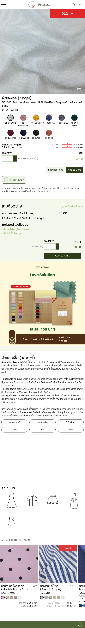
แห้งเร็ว (14, 429)
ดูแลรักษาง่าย (42, 422)
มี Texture (70, 422)
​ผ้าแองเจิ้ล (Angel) (13, 233)
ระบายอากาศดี (14, 422)
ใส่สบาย (71, 429)
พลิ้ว (42, 429)
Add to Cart (74, 169)
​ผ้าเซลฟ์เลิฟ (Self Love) (16, 229)
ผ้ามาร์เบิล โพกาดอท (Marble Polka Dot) (47, 587)
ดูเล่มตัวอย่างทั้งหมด (72, 206)
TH (79, 4)
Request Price (55, 169)
